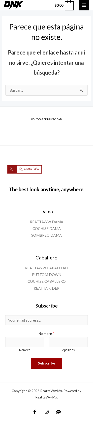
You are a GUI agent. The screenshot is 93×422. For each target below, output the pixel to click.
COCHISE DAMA (46, 228)
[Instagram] (46, 412)
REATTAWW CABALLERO (46, 268)
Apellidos (68, 350)
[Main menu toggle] (84, 5)
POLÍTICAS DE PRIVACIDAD (46, 119)
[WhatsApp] (58, 412)
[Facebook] (34, 412)
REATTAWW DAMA (46, 222)
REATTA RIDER (46, 288)
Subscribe (46, 363)
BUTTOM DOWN (46, 275)
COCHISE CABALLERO (47, 281)
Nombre (46, 334)
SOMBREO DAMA (46, 235)
